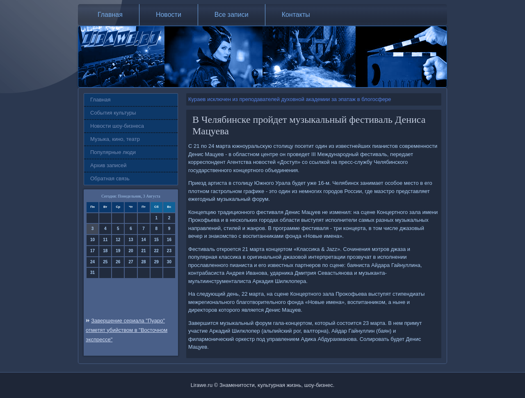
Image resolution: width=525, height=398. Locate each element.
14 (144, 239)
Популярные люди (113, 152)
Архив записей (108, 165)
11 (105, 239)
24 (92, 262)
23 (169, 250)
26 (118, 262)
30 (169, 262)
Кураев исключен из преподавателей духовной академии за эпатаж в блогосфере (289, 99)
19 (118, 250)
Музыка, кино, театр (115, 139)
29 (156, 262)
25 (105, 262)
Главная (110, 14)
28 (144, 262)
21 (144, 250)
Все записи (232, 14)
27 (130, 262)
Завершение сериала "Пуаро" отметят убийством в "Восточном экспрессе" (126, 330)
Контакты (296, 14)
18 (105, 250)
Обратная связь (110, 178)
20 (130, 250)
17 (92, 250)
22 (156, 250)
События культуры (113, 113)
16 (169, 239)
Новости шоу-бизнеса (117, 126)
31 (92, 272)
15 (156, 239)
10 (92, 239)
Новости (168, 14)
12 (118, 239)
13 (130, 239)
